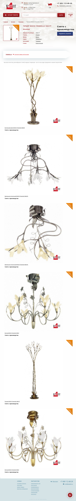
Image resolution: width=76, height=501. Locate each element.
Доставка (19, 485)
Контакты (33, 494)
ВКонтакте (55, 481)
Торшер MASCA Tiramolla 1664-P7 (12, 401)
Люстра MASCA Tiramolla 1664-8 (12, 470)
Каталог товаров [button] (13, 15)
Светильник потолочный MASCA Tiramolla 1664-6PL (16, 196)
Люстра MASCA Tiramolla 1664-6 (12, 333)
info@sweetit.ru (69, 484)
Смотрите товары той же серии (21, 54)
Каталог (13, 22)
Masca (37, 37)
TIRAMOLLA (38, 39)
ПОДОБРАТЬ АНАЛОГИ (65, 33)
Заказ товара (20, 487)
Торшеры (21, 22)
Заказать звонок (65, 5)
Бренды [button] (70, 14)
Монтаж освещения (22, 488)
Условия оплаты (21, 483)
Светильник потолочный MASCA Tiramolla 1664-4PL (16, 264)
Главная (5, 22)
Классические (39, 43)
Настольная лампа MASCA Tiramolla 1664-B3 (15, 127)
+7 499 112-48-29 (64, 3)
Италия (38, 35)
